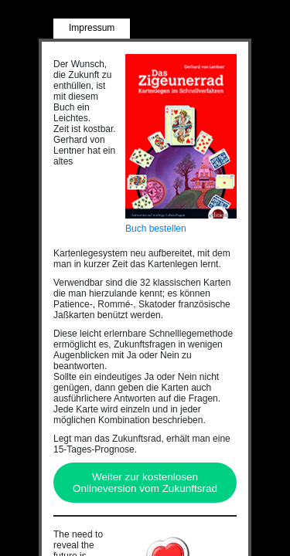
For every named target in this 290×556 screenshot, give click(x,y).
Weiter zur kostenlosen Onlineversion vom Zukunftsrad (145, 482)
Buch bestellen (155, 228)
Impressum (91, 27)
